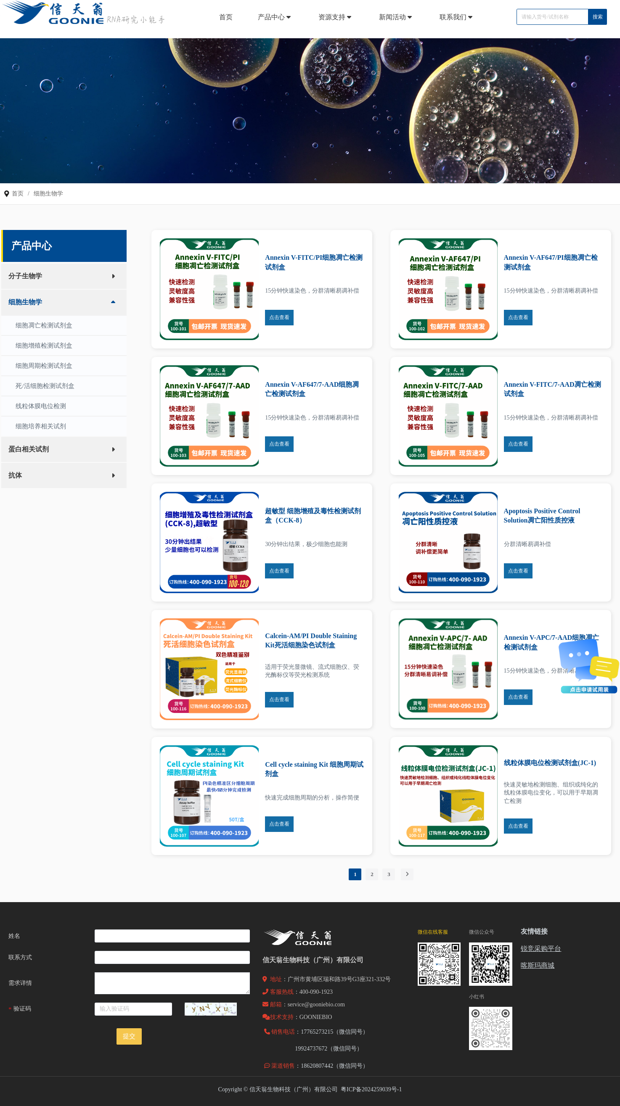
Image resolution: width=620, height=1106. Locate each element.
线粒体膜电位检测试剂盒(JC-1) (550, 762)
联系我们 (457, 17)
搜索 (598, 17)
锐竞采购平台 (541, 948)
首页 (226, 17)
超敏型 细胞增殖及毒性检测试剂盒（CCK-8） (313, 515)
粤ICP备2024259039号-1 (371, 1089)
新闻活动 (396, 17)
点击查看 (279, 317)
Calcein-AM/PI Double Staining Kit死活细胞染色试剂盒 (311, 640)
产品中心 (275, 17)
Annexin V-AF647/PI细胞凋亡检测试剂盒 (551, 262)
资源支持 (336, 17)
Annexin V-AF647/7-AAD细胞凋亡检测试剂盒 (312, 389)
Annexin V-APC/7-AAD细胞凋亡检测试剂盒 (551, 642)
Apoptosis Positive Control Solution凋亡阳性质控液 (542, 515)
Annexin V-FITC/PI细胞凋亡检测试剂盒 (314, 262)
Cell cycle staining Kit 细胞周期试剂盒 (314, 769)
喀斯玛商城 (537, 965)
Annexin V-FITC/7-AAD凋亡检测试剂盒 (552, 389)
